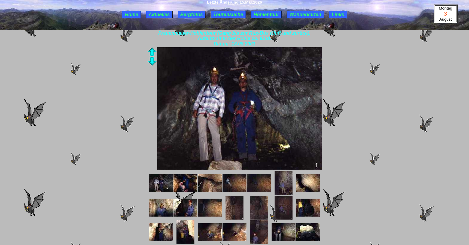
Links (338, 14)
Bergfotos (191, 14)
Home (131, 14)
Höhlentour (266, 14)
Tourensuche (228, 14)
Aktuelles (159, 14)
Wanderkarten (305, 14)
